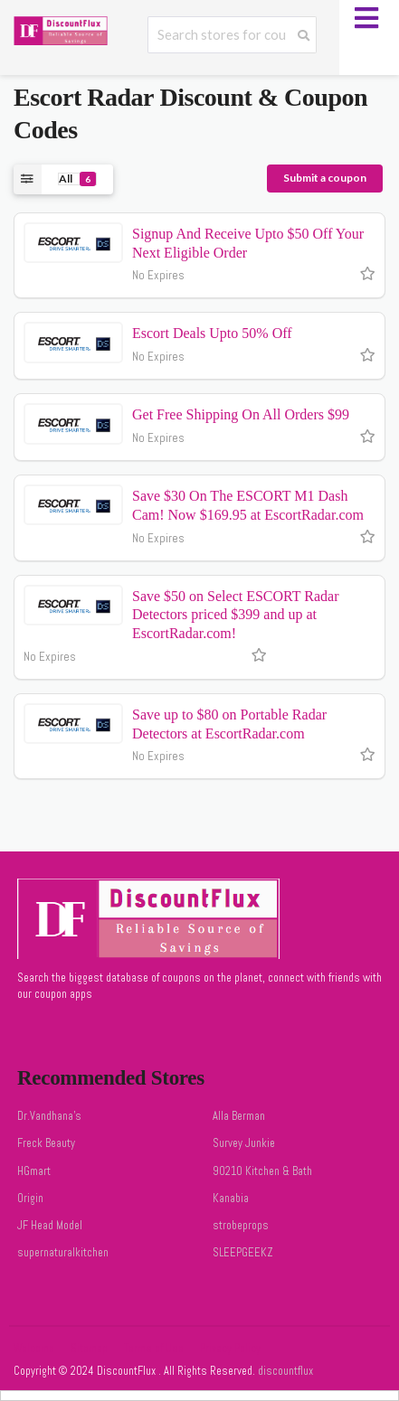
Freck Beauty (46, 1143)
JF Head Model (49, 1225)
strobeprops (241, 1225)
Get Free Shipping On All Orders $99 (240, 414)
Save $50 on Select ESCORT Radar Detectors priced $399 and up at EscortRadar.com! (235, 615)
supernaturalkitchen (63, 1253)
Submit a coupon (324, 177)
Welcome (34, 1348)
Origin (30, 1198)
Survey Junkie (244, 1143)
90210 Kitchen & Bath (262, 1171)
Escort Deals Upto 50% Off (212, 333)
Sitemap (89, 1348)
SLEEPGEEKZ (243, 1253)
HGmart (34, 1171)
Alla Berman (239, 1116)
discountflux (284, 1371)
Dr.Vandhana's (49, 1116)
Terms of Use (154, 1348)
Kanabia (231, 1198)
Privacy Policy (230, 1348)
